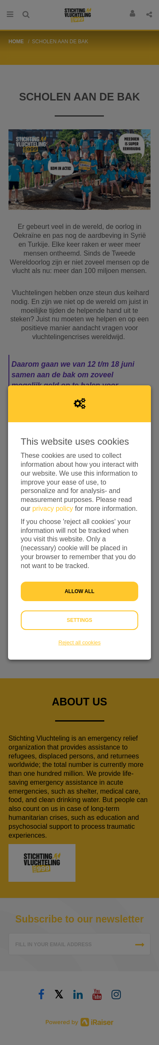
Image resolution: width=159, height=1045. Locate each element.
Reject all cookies (80, 642)
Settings (79, 620)
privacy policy (52, 508)
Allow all (79, 591)
